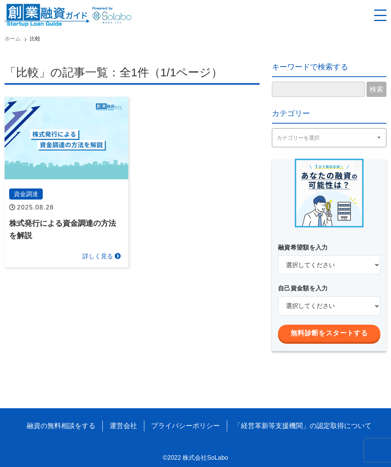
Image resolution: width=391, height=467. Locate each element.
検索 (376, 89)
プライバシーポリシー (185, 426)
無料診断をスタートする (329, 333)
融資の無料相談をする (61, 426)
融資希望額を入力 (303, 247)
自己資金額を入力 (303, 288)
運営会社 (123, 426)
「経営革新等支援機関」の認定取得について (303, 426)
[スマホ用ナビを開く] (380, 15)
